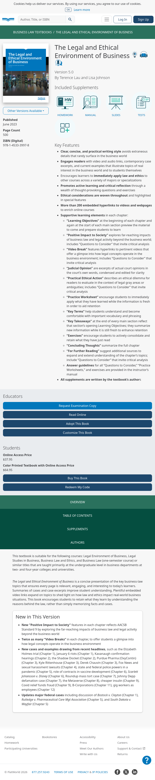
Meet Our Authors (92, 748)
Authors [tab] (78, 542)
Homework (11, 742)
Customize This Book (77, 433)
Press (83, 742)
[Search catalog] (70, 19)
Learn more (82, 10)
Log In (122, 19)
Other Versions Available (24, 111)
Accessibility (88, 737)
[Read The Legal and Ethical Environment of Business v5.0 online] (26, 73)
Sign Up (143, 19)
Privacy (83, 772)
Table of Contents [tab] (77, 516)
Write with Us (88, 754)
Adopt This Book (77, 424)
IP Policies (100, 772)
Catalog (9, 737)
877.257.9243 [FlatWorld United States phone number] (40, 772)
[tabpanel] (77, 633)
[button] (65, 104)
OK (68, 9)
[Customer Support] (146, 763)
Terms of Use (63, 772)
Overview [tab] (77, 502)
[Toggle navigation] (107, 19)
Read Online (77, 415)
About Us (123, 737)
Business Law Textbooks (32, 32)
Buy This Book (78, 478)
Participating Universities (20, 748)
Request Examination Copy (77, 406)
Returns (122, 754)
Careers (122, 742)
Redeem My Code (77, 487)
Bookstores (49, 737)
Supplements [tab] (77, 529)
